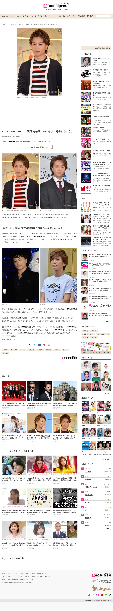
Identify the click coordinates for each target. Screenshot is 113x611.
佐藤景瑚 (88, 518)
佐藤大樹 (31, 350)
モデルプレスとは (12, 573)
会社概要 (4, 573)
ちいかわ (94, 337)
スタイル (12, 16)
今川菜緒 (88, 479)
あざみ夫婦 (89, 495)
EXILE (4, 141)
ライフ (40, 16)
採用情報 (33, 573)
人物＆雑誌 (81, 16)
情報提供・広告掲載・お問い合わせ (34, 576)
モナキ (87, 502)
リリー (87, 510)
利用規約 (21, 573)
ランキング (66, 16)
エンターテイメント (23, 16)
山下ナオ (88, 472)
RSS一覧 (47, 576)
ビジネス (47, 16)
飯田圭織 (85, 337)
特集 (59, 16)
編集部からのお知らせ (43, 573)
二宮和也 (85, 331)
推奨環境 (27, 573)
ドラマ (74, 16)
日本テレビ (5, 353)
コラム (34, 16)
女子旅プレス (91, 16)
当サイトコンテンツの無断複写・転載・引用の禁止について (18, 579)
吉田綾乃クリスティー (88, 334)
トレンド (22, 350)
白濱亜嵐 (48, 350)
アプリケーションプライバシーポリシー (12, 576)
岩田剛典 (39, 350)
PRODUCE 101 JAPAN (103, 334)
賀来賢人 (88, 525)
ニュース (5, 16)
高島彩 (94, 331)
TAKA (57, 350)
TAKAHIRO (12, 141)
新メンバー (66, 350)
